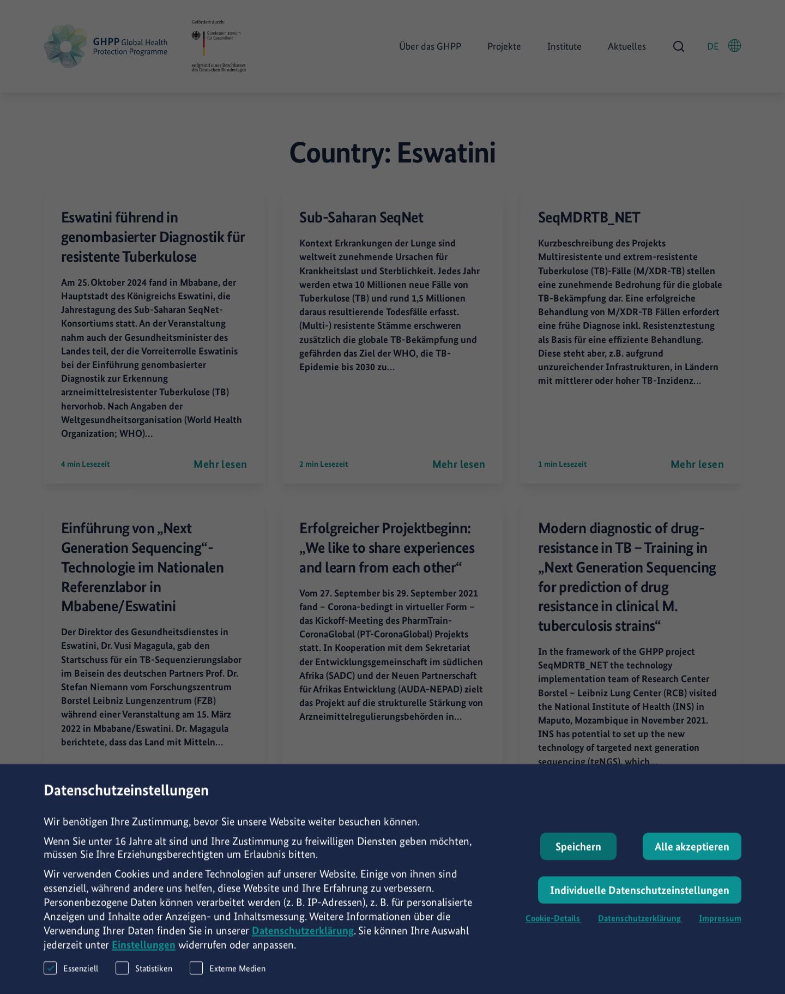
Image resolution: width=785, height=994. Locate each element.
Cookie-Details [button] (554, 924)
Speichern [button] (578, 852)
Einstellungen (144, 950)
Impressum (720, 924)
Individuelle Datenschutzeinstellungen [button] (639, 896)
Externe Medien (227, 974)
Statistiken (144, 974)
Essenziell (71, 974)
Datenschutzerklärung (303, 936)
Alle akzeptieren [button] (692, 852)
